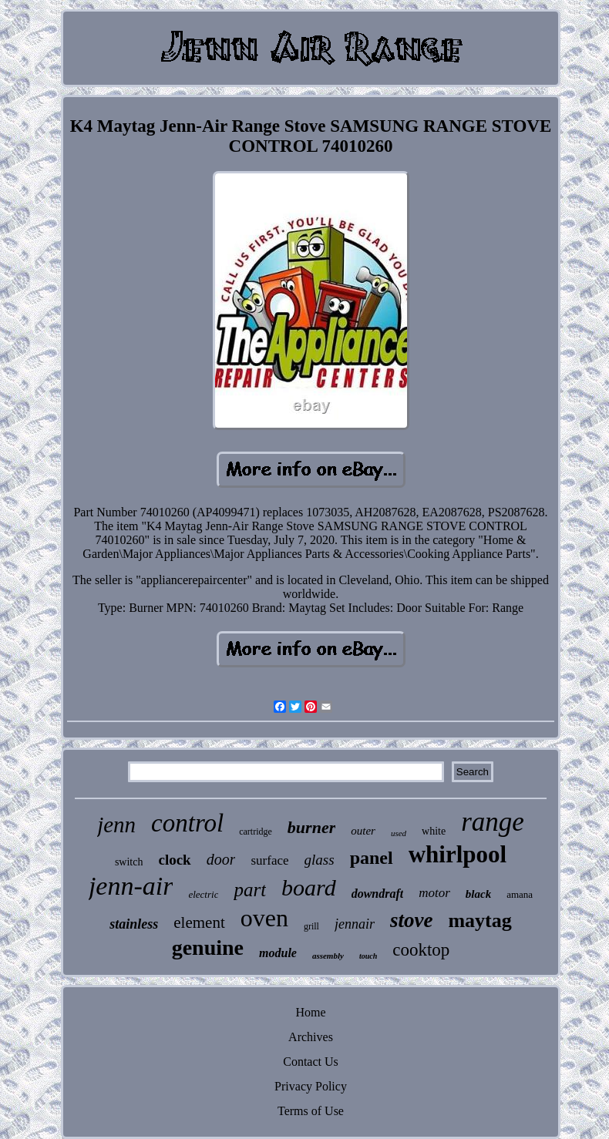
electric (203, 894)
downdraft (378, 893)
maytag (479, 920)
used (398, 833)
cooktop (420, 949)
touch (368, 956)
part (250, 889)
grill (311, 926)
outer (363, 831)
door (221, 859)
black (478, 894)
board (308, 887)
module (278, 952)
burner (311, 827)
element (198, 922)
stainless (133, 924)
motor (434, 892)
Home (310, 1012)
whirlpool (457, 854)
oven (264, 918)
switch (129, 862)
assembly (328, 955)
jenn (116, 824)
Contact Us (310, 1061)
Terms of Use (311, 1110)
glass (319, 860)
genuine (208, 947)
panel (371, 858)
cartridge (255, 831)
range (492, 822)
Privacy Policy (310, 1086)
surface (269, 860)
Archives (310, 1036)
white (434, 831)
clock (174, 860)
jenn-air (131, 886)
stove (411, 920)
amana (519, 894)
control (187, 823)
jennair (355, 924)
